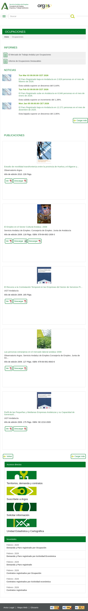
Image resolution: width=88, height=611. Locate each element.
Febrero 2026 (26, 546)
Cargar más (82, 120)
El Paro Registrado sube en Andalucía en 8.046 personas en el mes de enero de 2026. (52, 92)
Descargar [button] (18, 181)
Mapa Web (22, 607)
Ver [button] (7, 181)
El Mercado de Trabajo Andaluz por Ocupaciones (30, 55)
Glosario (34, 607)
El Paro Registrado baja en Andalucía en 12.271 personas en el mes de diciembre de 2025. (52, 106)
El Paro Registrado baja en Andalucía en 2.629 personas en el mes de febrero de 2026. (51, 78)
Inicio (6, 37)
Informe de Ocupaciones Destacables (25, 61)
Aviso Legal (8, 607)
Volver (9, 456)
